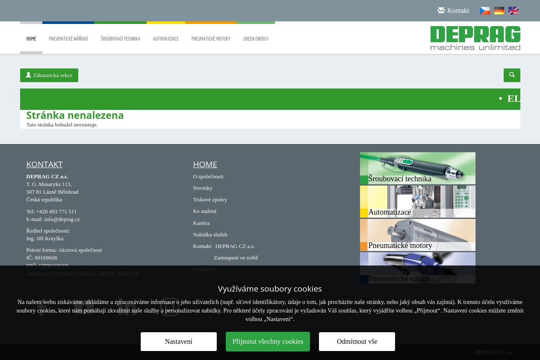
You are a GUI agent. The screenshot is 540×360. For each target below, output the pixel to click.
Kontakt (45, 164)
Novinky (203, 188)
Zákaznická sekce (49, 75)
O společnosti (208, 176)
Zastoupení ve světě (236, 257)
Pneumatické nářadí (68, 32)
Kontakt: (203, 246)
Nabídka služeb (210, 234)
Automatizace (166, 32)
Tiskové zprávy (210, 199)
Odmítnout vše (357, 341)
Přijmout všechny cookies (268, 341)
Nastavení (178, 341)
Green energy (256, 32)
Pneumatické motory (211, 32)
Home (31, 45)
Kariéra (201, 223)
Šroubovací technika (120, 32)
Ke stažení (205, 211)
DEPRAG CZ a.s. (235, 246)
